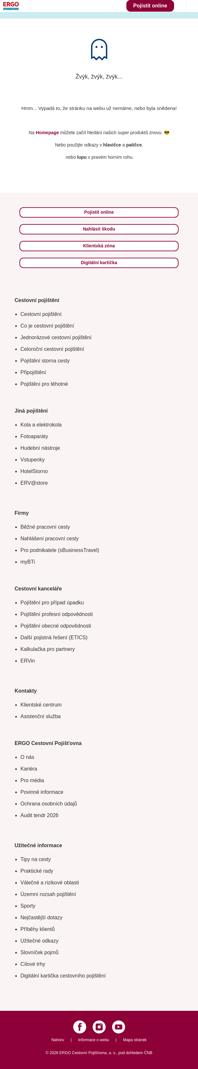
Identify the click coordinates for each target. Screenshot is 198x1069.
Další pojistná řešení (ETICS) (53, 637)
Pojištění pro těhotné (44, 384)
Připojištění (33, 372)
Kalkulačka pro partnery (47, 649)
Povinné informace (42, 792)
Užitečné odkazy (39, 941)
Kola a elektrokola (41, 424)
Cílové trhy (32, 964)
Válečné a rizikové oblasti (49, 882)
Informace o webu (93, 1040)
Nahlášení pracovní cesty (49, 538)
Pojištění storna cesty (45, 360)
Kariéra (28, 769)
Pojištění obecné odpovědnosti (55, 626)
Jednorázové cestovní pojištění (56, 337)
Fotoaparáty (34, 436)
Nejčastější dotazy (41, 917)
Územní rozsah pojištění (48, 894)
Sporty (27, 906)
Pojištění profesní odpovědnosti (56, 614)
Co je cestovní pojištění (47, 326)
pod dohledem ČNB (135, 1053)
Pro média (32, 780)
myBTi (27, 562)
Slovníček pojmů (39, 952)
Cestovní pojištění (41, 314)
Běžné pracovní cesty (45, 527)
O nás (27, 757)
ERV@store (34, 483)
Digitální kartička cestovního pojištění (63, 975)
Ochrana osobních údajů (48, 803)
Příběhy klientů (37, 929)
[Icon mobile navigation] (192, 6)
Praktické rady (36, 871)
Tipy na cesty (35, 859)
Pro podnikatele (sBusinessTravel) (59, 550)
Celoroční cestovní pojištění (52, 349)
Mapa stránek (135, 1040)
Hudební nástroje (40, 448)
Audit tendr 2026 (39, 815)
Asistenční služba (40, 716)
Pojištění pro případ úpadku (52, 602)
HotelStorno (34, 471)
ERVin (27, 661)
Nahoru (58, 1040)
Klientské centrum (41, 704)
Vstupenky (32, 459)
